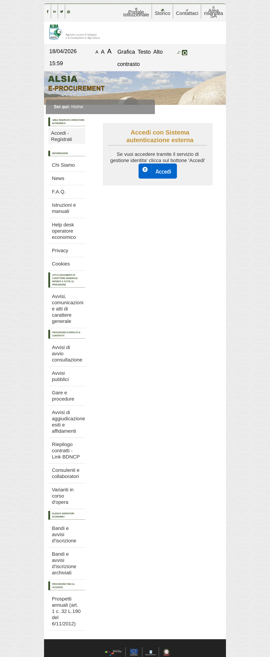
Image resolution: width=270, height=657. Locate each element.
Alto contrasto (140, 58)
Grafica (126, 52)
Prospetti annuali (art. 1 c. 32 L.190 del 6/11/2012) (66, 611)
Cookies (61, 264)
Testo (144, 52)
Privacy (60, 250)
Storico (162, 12)
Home (77, 106)
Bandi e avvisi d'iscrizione (64, 534)
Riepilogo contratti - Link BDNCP (66, 451)
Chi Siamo (63, 165)
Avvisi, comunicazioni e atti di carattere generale (67, 309)
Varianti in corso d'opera (63, 496)
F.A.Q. (59, 191)
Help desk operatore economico (64, 231)
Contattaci (187, 12)
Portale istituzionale (136, 12)
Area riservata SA (213, 12)
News (58, 178)
